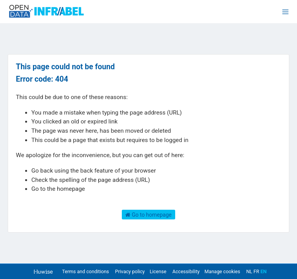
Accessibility (186, 271)
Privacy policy (130, 271)
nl (249, 271)
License (158, 271)
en (263, 271)
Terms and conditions (86, 271)
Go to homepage (148, 215)
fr (256, 271)
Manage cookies (222, 271)
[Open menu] (285, 11)
